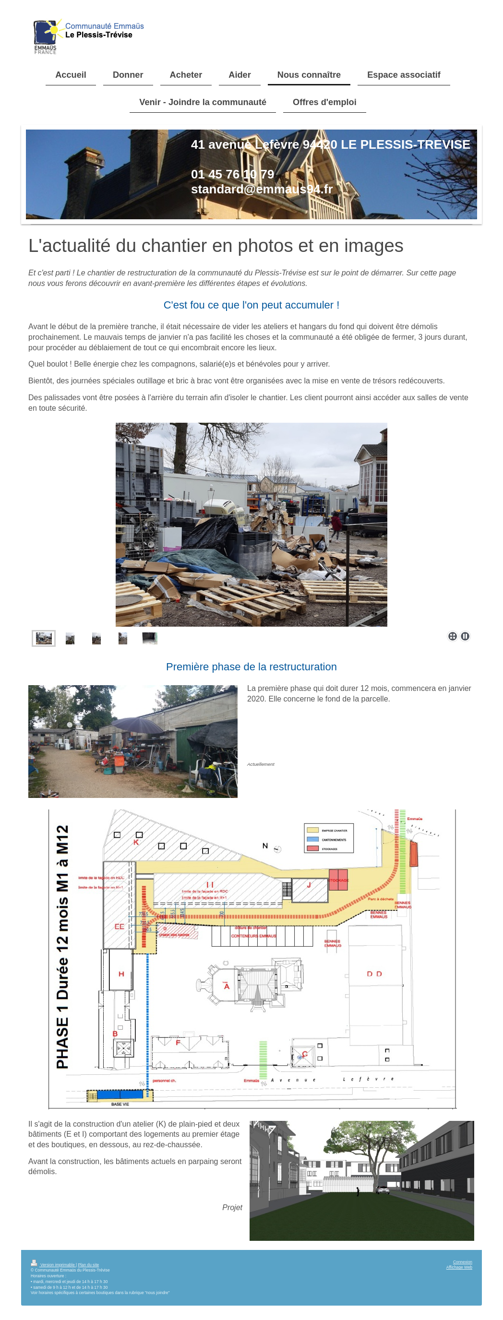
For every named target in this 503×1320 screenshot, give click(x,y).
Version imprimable (53, 1264)
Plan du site (88, 1264)
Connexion (462, 1262)
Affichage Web (459, 1267)
